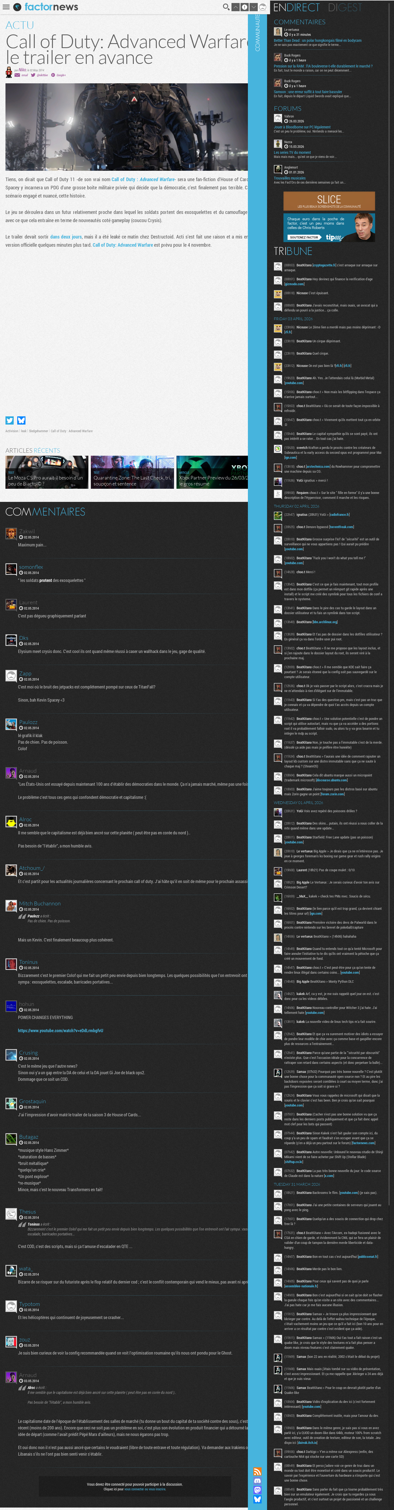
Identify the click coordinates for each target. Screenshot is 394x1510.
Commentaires (314, 21)
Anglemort (306, 171)
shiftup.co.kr (329, 1217)
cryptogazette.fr (339, 268)
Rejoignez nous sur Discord (272, 1481)
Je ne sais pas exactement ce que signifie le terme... (322, 44)
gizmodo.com (317, 287)
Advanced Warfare (152, 179)
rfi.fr (322, 335)
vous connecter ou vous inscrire (141, 1491)
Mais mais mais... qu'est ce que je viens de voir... (320, 160)
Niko (22, 69)
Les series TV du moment (307, 156)
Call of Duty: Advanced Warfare (123, 245)
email (25, 75)
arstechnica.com (332, 470)
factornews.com (311, 1199)
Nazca (303, 145)
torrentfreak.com (356, 535)
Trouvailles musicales (304, 182)
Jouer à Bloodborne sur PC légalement (317, 130)
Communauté (272, 728)
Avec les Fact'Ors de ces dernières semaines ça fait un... (325, 186)
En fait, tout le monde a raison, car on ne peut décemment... (327, 74)
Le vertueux (306, 29)
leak (23, 426)
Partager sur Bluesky (21, 416)
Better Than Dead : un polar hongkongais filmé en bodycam (332, 40)
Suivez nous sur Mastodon (272, 1490)
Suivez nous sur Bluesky (272, 1499)
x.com (361, 1231)
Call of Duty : (121, 179)
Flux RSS (272, 1471)
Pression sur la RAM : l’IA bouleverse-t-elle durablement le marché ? (331, 67)
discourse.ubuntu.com (362, 803)
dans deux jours (64, 236)
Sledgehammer (38, 426)
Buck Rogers (307, 54)
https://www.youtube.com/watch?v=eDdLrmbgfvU (61, 1033)
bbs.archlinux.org (340, 635)
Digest (360, 7)
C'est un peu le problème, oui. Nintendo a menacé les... (324, 135)
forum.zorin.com (357, 817)
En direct (311, 7)
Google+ (61, 75)
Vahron (304, 119)
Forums (302, 112)
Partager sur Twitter (9, 416)
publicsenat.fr (309, 1319)
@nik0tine (42, 75)
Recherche (219, 7)
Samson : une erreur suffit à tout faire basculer (323, 95)
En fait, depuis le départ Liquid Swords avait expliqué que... (327, 99)
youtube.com (318, 386)
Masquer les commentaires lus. (253, 507)
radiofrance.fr (354, 523)
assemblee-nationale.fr (316, 1345)
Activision (11, 426)
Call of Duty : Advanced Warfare (71, 426)
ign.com (339, 461)
